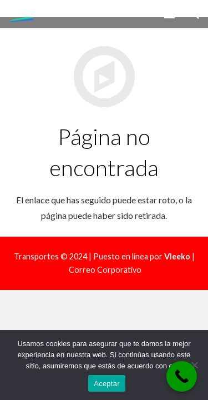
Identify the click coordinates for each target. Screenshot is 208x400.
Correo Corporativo (105, 269)
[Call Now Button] (181, 376)
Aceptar (107, 383)
